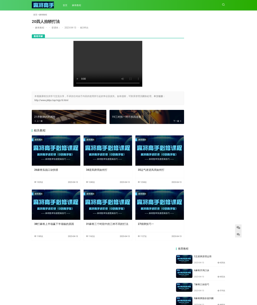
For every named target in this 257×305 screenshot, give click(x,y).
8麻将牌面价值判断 (204, 70)
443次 (221, 161)
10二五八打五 (201, 98)
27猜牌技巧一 (136, 217)
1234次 (132, 179)
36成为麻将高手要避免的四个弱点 (187, 235)
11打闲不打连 (201, 112)
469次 (221, 77)
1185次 (38, 230)
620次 (221, 35)
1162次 (85, 230)
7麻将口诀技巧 (201, 56)
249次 (84, 27)
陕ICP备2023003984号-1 (135, 300)
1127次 (132, 230)
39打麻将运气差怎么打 (213, 190)
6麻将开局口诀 (201, 42)
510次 (221, 147)
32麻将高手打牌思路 (186, 278)
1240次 (85, 179)
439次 (221, 91)
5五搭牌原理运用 (202, 28)
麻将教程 (77, 5)
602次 (221, 49)
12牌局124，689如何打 (206, 126)
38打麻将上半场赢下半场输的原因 (52, 219)
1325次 (38, 179)
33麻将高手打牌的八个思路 (213, 258)
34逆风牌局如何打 (92, 166)
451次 (221, 105)
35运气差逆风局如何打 (141, 166)
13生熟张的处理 (202, 140)
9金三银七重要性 (202, 84)
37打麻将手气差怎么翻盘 (213, 213)
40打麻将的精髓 (184, 190)
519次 (221, 63)
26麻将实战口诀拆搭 (46, 166)
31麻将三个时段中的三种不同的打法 (99, 219)
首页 (66, 5)
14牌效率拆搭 (201, 154)
